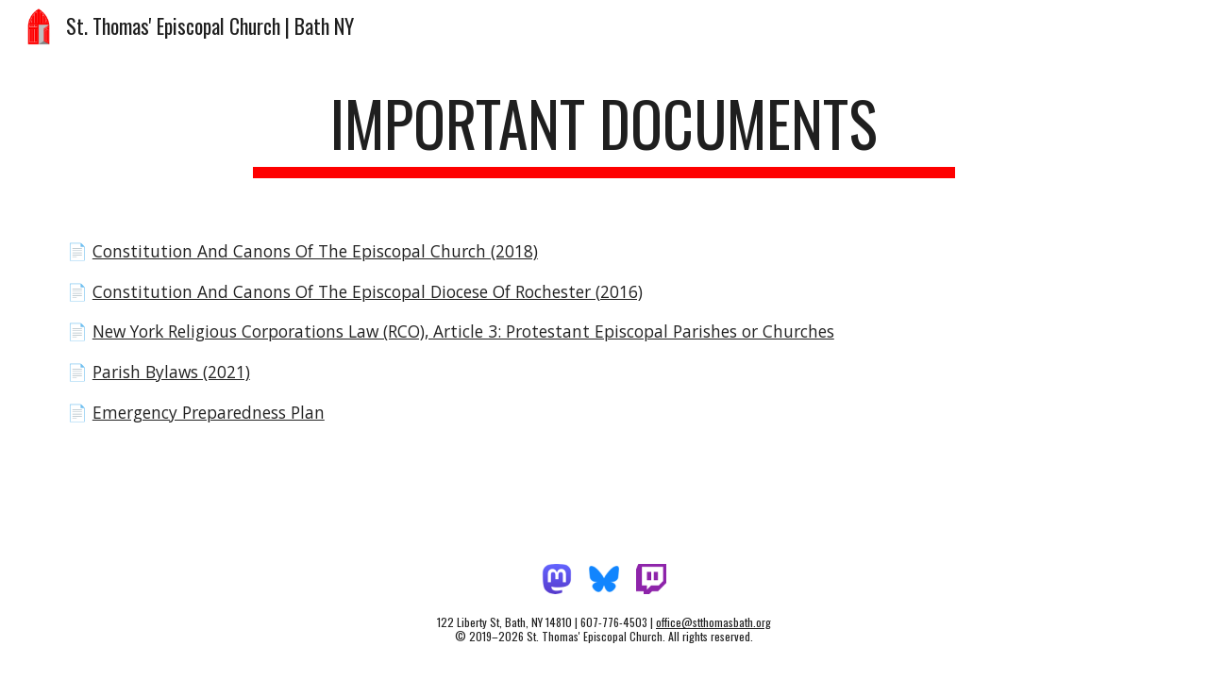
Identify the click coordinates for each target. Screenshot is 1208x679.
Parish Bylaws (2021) (171, 371)
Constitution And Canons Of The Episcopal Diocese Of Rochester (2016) (367, 291)
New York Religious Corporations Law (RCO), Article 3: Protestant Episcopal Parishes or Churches (463, 331)
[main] (604, 132)
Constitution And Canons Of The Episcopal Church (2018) (315, 251)
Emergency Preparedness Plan (208, 412)
